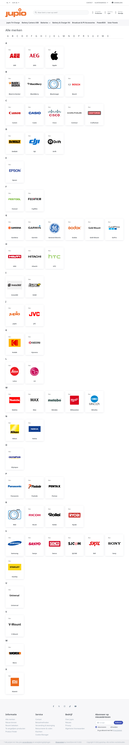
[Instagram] (64, 706)
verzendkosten (27, 742)
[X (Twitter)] (59, 706)
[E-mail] (104, 722)
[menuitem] (13, 22)
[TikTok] (70, 706)
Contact (89, 3)
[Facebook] (53, 706)
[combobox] (8, 3)
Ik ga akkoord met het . (110, 730)
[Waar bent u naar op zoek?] (60, 12)
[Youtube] (75, 706)
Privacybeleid (117, 730)
